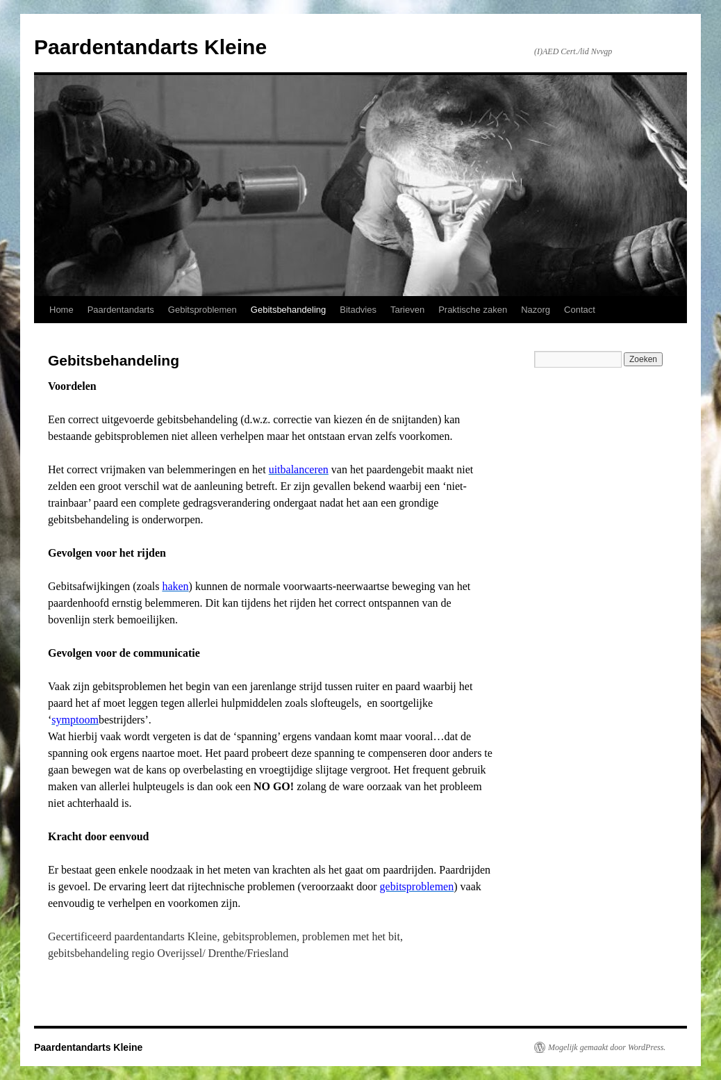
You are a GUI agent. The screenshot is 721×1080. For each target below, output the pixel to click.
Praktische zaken (472, 309)
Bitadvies (358, 309)
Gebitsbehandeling (288, 309)
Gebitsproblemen (202, 309)
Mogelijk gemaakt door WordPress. (606, 1047)
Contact (579, 309)
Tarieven (407, 309)
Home (61, 309)
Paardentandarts (121, 309)
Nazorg (535, 309)
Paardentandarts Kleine (150, 46)
